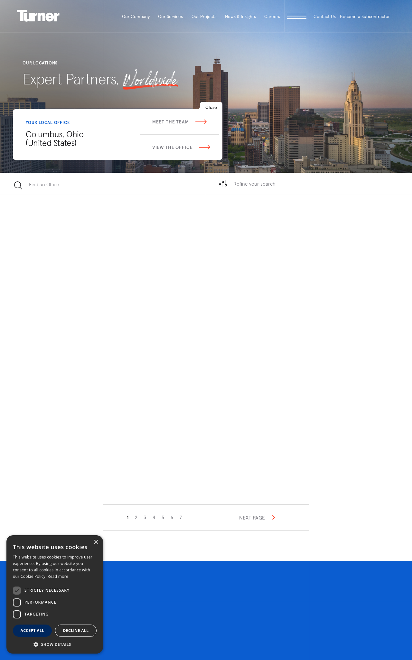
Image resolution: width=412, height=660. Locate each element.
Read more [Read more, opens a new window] (58, 576)
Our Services (170, 16)
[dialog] (54, 594)
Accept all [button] (32, 630)
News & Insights (240, 16)
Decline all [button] (76, 630)
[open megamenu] (297, 16)
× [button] (95, 542)
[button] (55, 644)
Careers (272, 16)
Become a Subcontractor (365, 16)
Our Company (136, 16)
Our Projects (204, 16)
